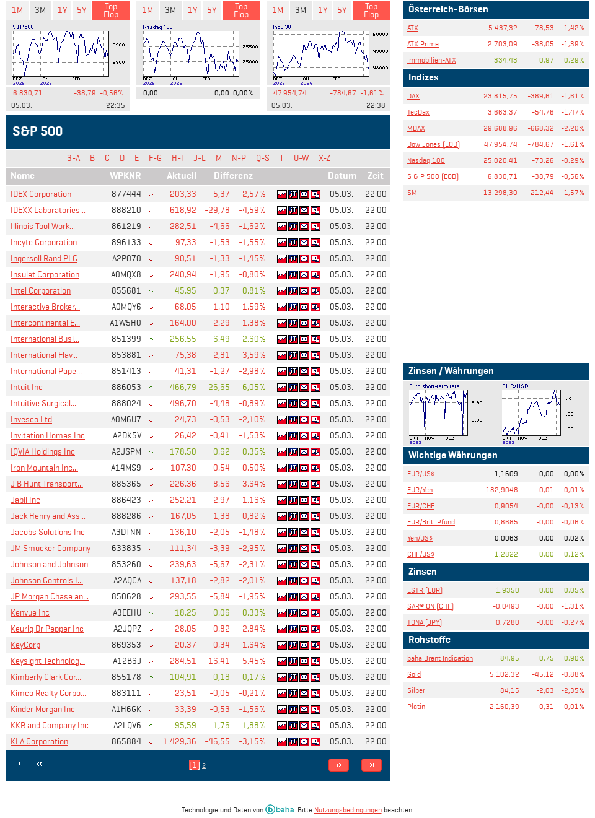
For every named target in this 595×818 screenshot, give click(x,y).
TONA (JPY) (424, 622)
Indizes (423, 78)
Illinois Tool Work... (43, 226)
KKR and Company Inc (50, 725)
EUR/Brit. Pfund (431, 521)
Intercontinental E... (45, 323)
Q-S (263, 158)
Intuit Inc (27, 387)
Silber (416, 690)
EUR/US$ (420, 473)
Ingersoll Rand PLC (44, 258)
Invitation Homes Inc (48, 435)
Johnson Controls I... (47, 580)
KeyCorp (25, 645)
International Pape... (46, 371)
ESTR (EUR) (425, 589)
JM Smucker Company (50, 548)
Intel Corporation (41, 290)
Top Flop (111, 10)
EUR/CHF (420, 505)
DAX (413, 95)
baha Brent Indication (440, 658)
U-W (301, 158)
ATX (412, 27)
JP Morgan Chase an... (50, 596)
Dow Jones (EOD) (433, 144)
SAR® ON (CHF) (430, 606)
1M (17, 10)
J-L (199, 158)
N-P (239, 158)
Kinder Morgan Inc (43, 709)
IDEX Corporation (41, 194)
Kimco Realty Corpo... (48, 693)
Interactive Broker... (45, 307)
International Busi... (45, 339)
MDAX (416, 128)
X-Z (324, 158)
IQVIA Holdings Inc (43, 451)
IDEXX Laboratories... (48, 210)
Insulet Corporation (45, 274)
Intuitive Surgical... (43, 403)
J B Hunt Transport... (47, 484)
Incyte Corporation (44, 242)
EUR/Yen (420, 489)
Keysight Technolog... (48, 661)
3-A (73, 158)
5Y (81, 10)
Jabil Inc (25, 500)
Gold (414, 674)
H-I (177, 158)
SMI (413, 192)
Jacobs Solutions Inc (48, 532)
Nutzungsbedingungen (348, 809)
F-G (155, 158)
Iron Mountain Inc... (44, 468)
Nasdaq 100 (426, 160)
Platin (416, 706)
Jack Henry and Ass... (48, 516)
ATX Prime (423, 43)
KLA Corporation (39, 741)
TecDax (418, 111)
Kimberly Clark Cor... (46, 677)
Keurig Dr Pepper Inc (47, 629)
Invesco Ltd (31, 419)
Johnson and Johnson (49, 564)
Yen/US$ (420, 537)
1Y (62, 10)
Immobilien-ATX (431, 59)
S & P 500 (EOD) (433, 176)
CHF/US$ (420, 554)
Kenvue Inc (30, 612)
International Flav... (44, 355)
